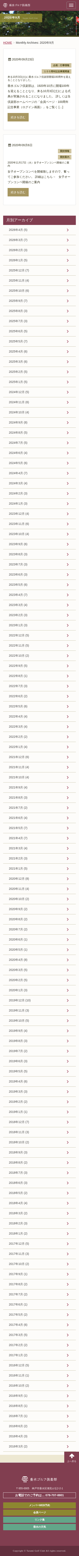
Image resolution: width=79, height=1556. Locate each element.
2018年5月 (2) (18, 1193)
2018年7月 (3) (18, 1172)
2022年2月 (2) (18, 736)
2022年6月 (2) (18, 696)
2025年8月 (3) (18, 311)
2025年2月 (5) (18, 371)
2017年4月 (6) (18, 1324)
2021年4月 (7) (18, 838)
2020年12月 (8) (19, 878)
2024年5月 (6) (18, 463)
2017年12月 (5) (19, 1243)
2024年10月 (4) (19, 412)
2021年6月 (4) (18, 818)
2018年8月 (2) (18, 1162)
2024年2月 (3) (18, 493)
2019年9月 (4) (18, 1030)
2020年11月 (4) (19, 888)
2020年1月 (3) (18, 990)
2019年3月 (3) (18, 1091)
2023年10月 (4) (19, 534)
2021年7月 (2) (18, 807)
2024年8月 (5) (18, 432)
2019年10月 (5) (19, 1020)
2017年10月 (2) (19, 1264)
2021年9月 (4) (18, 787)
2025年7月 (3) (18, 321)
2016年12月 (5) (19, 1365)
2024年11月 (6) (19, 402)
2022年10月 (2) (19, 655)
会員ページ (39, 1512)
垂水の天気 (39, 1526)
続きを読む (18, 117)
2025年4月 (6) (18, 351)
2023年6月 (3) (18, 574)
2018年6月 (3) (18, 1182)
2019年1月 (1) (18, 1112)
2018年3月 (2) (18, 1213)
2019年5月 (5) (18, 1071)
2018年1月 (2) (18, 1233)
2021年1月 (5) (18, 868)
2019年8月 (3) (18, 1041)
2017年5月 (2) (18, 1314)
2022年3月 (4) (18, 726)
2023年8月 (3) (18, 554)
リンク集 (40, 1519)
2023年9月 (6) (18, 544)
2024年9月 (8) (18, 422)
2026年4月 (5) (18, 229)
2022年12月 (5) (19, 635)
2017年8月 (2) (18, 1284)
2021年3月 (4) (18, 848)
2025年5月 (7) (18, 341)
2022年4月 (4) (18, 716)
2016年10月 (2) (19, 1385)
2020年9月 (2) (18, 909)
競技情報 (64, 151)
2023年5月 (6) (18, 584)
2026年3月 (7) (18, 240)
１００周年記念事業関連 (56, 71)
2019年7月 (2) (18, 1051)
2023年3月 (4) (18, 605)
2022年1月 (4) (18, 747)
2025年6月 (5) (18, 331)
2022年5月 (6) (18, 706)
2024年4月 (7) (18, 473)
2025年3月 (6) (18, 361)
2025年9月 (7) (18, 300)
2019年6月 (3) (18, 1061)
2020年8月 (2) (18, 919)
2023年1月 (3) (18, 625)
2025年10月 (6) (19, 290)
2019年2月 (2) (18, 1101)
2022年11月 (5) (19, 645)
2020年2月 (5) (18, 980)
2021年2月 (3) (18, 858)
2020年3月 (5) (18, 970)
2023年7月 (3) (18, 564)
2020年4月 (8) (18, 959)
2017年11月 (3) (19, 1253)
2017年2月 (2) (18, 1345)
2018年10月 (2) (19, 1142)
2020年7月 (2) (18, 929)
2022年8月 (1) (18, 676)
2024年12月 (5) (19, 392)
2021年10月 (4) (19, 777)
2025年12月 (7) (19, 270)
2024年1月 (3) (18, 503)
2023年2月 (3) (18, 615)
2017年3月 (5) (18, 1335)
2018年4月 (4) (18, 1203)
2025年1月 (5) (18, 382)
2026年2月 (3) (18, 250)
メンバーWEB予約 (39, 1505)
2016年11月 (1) (19, 1375)
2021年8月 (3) (18, 797)
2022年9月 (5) (18, 665)
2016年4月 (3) (18, 1436)
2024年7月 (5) (18, 442)
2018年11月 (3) (19, 1132)
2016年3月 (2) (18, 1446)
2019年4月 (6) (18, 1081)
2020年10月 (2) (19, 899)
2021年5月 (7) (18, 828)
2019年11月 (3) (19, 1010)
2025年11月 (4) (19, 280)
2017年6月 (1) (18, 1304)
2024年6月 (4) (18, 453)
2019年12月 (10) (20, 1000)
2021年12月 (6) (19, 757)
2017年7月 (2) (18, 1294)
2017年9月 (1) (18, 1274)
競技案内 (64, 157)
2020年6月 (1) (18, 939)
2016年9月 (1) (18, 1395)
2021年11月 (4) (19, 767)
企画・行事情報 (61, 65)
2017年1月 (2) (18, 1355)
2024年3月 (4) (18, 483)
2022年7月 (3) (18, 686)
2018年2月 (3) (18, 1223)
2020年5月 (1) (18, 949)
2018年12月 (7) (19, 1122)
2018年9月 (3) (18, 1152)
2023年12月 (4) (19, 513)
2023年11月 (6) (19, 523)
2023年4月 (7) (18, 594)
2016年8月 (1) (18, 1406)
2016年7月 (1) (18, 1416)
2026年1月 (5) (18, 260)
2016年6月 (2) (18, 1426)
